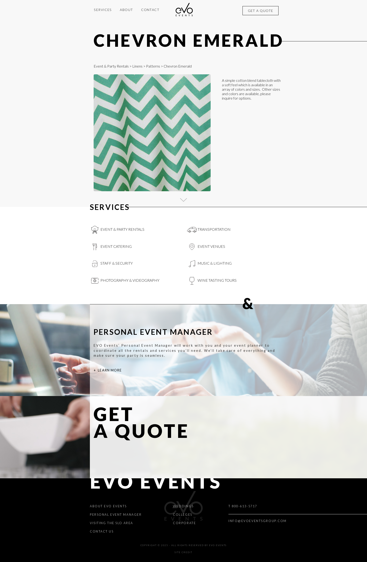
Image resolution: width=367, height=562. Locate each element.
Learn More (110, 370)
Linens (137, 66)
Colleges (182, 514)
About (126, 10)
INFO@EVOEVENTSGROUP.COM (257, 521)
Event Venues (206, 247)
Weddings (183, 506)
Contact (150, 10)
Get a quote (260, 11)
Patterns (153, 66)
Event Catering (111, 247)
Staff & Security (111, 264)
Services (103, 10)
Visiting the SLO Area (111, 523)
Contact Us (102, 531)
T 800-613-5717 (242, 506)
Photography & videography (124, 281)
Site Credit (183, 552)
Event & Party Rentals (111, 66)
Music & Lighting (209, 264)
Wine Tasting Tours (212, 281)
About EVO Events (108, 506)
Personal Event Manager (116, 514)
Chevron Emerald (189, 40)
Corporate (184, 523)
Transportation (209, 230)
